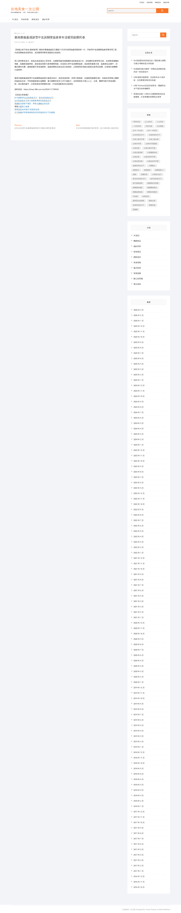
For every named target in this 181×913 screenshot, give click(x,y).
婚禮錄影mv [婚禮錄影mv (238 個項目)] (159, 170)
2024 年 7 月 (139, 412)
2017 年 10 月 (139, 822)
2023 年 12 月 (139, 450)
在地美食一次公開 (25, 9)
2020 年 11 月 (139, 628)
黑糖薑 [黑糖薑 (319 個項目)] (135, 209)
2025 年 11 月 (139, 331)
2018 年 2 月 (139, 801)
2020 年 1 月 (139, 682)
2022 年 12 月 (139, 493)
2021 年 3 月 (139, 607)
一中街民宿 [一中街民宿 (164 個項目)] (137, 126)
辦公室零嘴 (138, 279)
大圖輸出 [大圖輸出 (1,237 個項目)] (152, 166)
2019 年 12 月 (139, 688)
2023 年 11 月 (139, 456)
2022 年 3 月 (139, 542)
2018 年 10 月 (139, 763)
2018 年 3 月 (139, 795)
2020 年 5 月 (139, 661)
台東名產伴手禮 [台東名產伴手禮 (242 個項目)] (149, 148)
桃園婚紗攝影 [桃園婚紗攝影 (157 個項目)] (137, 187)
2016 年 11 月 (139, 882)
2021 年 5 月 (139, 596)
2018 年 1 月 (139, 806)
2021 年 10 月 (139, 569)
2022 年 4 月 (139, 536)
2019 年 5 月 (139, 725)
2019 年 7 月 (139, 715)
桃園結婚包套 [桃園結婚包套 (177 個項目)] (137, 192)
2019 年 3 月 (139, 736)
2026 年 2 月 (139, 315)
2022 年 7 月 (139, 520)
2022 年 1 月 (139, 553)
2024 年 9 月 (139, 402)
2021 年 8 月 (139, 580)
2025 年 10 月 (139, 337)
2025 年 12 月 (139, 326)
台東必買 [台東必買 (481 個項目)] (136, 157)
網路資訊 (158, 2)
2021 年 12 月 (139, 558)
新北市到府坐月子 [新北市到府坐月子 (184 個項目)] (139, 179)
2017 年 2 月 (139, 866)
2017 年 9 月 (139, 828)
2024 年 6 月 (139, 418)
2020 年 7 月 (139, 650)
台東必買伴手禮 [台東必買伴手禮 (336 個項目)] (149, 157)
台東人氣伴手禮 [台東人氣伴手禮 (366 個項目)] (138, 139)
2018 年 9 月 (139, 768)
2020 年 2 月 (139, 677)
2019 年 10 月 (139, 698)
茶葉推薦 (137, 273)
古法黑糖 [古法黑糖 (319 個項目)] (160, 126)
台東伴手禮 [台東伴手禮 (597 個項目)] (137, 144)
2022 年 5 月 (139, 531)
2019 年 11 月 (139, 693)
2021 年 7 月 (139, 585)
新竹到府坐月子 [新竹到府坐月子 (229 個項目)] (156, 179)
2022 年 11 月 (139, 499)
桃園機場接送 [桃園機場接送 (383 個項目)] (152, 187)
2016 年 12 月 (139, 876)
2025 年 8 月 (139, 348)
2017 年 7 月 (139, 839)
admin (22, 42)
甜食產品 (137, 252)
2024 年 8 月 (139, 407)
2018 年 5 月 (139, 785)
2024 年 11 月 (139, 391)
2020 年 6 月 (139, 655)
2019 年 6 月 (139, 720)
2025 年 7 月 (139, 353)
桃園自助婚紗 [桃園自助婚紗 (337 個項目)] (152, 192)
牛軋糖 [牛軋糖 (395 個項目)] (135, 196)
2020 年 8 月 (139, 644)
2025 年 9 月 (139, 342)
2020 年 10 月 (139, 634)
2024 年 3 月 (139, 434)
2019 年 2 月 (139, 741)
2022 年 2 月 (139, 547)
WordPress (166, 909)
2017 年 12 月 (139, 812)
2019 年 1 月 (139, 747)
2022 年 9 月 (139, 509)
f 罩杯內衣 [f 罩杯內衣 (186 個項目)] (136, 122)
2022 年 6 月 (139, 526)
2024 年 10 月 (139, 396)
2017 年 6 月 (139, 844)
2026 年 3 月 (139, 310)
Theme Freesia (151, 909)
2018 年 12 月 (139, 752)
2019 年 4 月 (139, 731)
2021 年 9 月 (139, 574)
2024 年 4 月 (139, 429)
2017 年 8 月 (139, 833)
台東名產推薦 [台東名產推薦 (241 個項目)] (137, 152)
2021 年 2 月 (139, 612)
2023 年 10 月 (139, 461)
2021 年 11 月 (139, 563)
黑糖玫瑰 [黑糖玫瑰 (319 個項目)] (152, 205)
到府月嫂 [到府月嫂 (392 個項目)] (149, 126)
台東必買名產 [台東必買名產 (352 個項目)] (137, 161)
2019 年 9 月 (139, 704)
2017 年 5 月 (139, 849)
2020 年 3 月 (139, 671)
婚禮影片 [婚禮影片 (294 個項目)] (136, 170)
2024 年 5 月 (139, 423)
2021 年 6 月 (139, 590)
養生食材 (137, 284)
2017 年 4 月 (139, 855)
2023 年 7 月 (139, 477)
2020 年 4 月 (139, 666)
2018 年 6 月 (139, 779)
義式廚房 (137, 268)
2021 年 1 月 (139, 617)
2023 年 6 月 (139, 483)
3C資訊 (141, 2)
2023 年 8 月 (139, 472)
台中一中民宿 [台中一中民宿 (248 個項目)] (152, 130)
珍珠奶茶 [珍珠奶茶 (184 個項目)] (145, 196)
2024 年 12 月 (139, 385)
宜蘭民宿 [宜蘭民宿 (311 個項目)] (144, 174)
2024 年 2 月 (139, 439)
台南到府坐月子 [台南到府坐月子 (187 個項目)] (154, 135)
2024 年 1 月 (139, 445)
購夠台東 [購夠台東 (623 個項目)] (152, 201)
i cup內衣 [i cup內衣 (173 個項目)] (160, 122)
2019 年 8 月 (139, 709)
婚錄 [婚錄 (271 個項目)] (134, 174)
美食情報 (150, 2)
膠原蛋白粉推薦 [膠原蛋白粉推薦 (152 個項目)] (138, 201)
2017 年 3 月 (139, 860)
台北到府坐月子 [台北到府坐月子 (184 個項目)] (138, 135)
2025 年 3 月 (139, 369)
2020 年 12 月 (139, 623)
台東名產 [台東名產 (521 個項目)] (136, 148)
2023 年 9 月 (139, 466)
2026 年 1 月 (139, 321)
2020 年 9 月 (139, 639)
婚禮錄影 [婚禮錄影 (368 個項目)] (147, 170)
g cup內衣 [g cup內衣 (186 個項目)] (148, 122)
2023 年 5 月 (139, 488)
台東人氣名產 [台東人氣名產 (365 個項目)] (153, 139)
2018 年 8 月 (139, 774)
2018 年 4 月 (139, 790)
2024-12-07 (19, 33)
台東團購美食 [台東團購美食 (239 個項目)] (152, 152)
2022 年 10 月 (139, 504)
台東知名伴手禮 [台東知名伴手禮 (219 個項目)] (152, 161)
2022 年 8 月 (139, 515)
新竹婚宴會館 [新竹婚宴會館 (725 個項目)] (137, 183)
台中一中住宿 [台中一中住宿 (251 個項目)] (137, 130)
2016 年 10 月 (139, 887)
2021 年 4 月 (139, 601)
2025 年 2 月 (139, 375)
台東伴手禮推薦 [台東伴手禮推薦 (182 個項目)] (151, 144)
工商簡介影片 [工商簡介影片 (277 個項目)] (157, 174)
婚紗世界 (166, 2)
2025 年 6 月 (139, 358)
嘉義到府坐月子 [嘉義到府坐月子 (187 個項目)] (138, 166)
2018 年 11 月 (139, 758)
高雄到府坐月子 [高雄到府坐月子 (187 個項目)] (138, 205)
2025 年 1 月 (139, 380)
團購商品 (137, 241)
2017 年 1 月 (139, 871)
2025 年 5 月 (139, 364)
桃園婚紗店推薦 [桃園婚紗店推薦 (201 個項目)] (152, 183)
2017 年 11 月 (139, 817)
